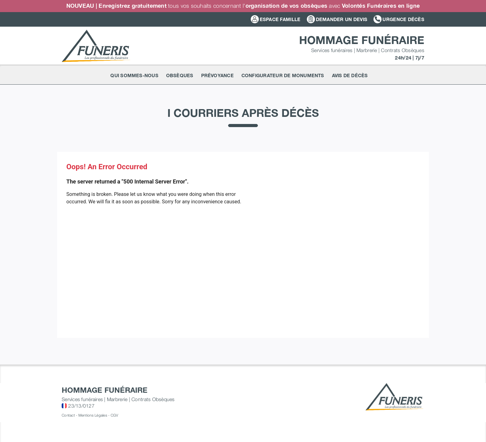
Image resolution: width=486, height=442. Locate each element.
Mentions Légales (92, 415)
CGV (114, 415)
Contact (68, 415)
